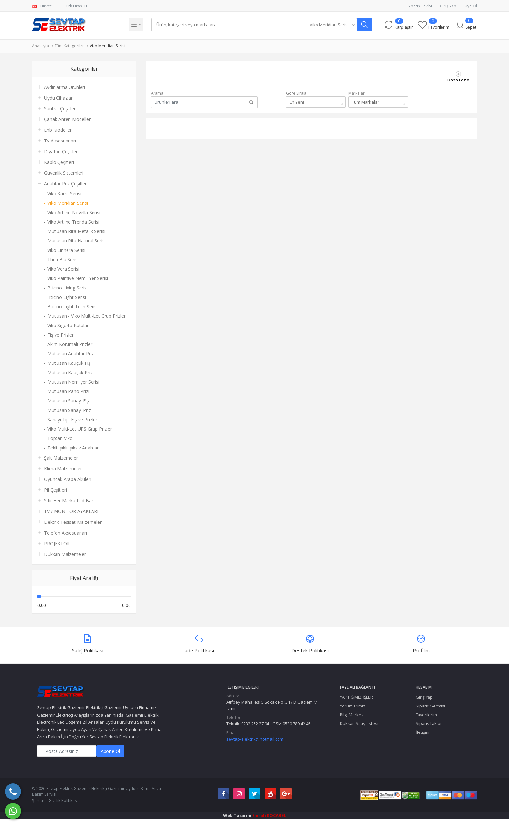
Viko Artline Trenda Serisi (73, 222)
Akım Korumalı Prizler (69, 344)
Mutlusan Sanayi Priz (69, 410)
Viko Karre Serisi (64, 194)
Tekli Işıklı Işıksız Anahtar (73, 448)
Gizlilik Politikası (63, 800)
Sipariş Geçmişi (430, 706)
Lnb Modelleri (58, 130)
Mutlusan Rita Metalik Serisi (76, 231)
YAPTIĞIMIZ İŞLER (356, 697)
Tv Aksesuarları (60, 141)
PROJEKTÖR (57, 543)
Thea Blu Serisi (63, 259)
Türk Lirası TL (76, 6)
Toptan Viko (60, 438)
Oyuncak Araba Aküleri (67, 479)
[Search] (229, 24)
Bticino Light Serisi (66, 297)
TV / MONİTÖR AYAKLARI (71, 511)
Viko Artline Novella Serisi (73, 212)
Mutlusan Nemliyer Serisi (73, 382)
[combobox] (332, 24)
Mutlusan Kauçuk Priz (70, 372)
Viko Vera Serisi (63, 269)
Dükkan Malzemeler (65, 554)
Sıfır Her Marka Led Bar (68, 501)
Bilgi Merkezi (352, 715)
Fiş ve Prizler (60, 335)
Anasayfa (40, 46)
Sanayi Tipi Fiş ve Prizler (72, 419)
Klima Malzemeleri (63, 468)
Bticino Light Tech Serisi (72, 306)
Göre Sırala (296, 93)
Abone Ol (110, 751)
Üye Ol (471, 6)
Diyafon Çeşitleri (61, 151)
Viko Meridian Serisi (107, 46)
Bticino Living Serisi (67, 288)
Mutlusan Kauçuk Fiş (69, 363)
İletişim (422, 732)
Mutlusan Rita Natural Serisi (76, 241)
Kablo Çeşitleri (59, 162)
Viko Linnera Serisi (66, 250)
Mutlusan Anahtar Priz (70, 354)
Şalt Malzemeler (61, 458)
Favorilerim (426, 715)
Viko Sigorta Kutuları (68, 325)
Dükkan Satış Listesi (359, 723)
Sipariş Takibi (420, 6)
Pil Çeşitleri (55, 490)
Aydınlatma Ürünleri (64, 87)
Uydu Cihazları (59, 98)
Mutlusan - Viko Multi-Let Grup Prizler (86, 316)
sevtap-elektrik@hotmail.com (254, 739)
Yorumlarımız (352, 706)
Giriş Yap (448, 6)
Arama (157, 93)
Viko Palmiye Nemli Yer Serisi (77, 278)
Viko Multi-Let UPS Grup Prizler (79, 429)
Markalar (356, 93)
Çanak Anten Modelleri (68, 119)
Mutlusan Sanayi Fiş (68, 401)
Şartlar (38, 800)
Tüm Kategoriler (69, 46)
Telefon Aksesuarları (65, 533)
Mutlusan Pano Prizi (68, 391)
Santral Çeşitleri (60, 108)
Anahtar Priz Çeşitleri (66, 183)
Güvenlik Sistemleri (63, 173)
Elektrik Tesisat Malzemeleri (73, 522)
